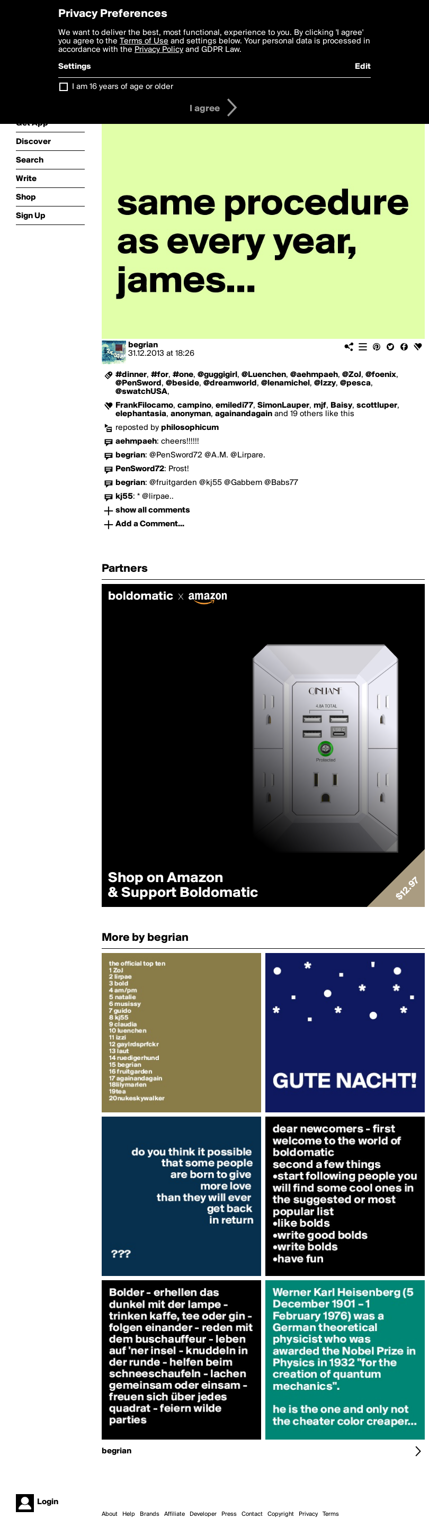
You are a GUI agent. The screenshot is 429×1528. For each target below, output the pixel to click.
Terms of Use (144, 41)
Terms (331, 1514)
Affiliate (174, 1514)
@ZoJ (351, 375)
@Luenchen (264, 375)
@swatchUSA (141, 392)
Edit (363, 66)
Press (229, 1514)
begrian (143, 345)
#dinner (131, 375)
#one (183, 375)
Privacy (308, 1514)
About (110, 1514)
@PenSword (138, 383)
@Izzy (325, 383)
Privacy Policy (159, 50)
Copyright (280, 1514)
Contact (252, 1514)
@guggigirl (217, 375)
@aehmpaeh (314, 375)
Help (128, 1514)
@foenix (380, 375)
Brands (149, 1514)
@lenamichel (285, 383)
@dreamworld (230, 383)
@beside (182, 383)
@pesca (355, 383)
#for (159, 375)
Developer (203, 1514)
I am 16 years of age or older (122, 87)
